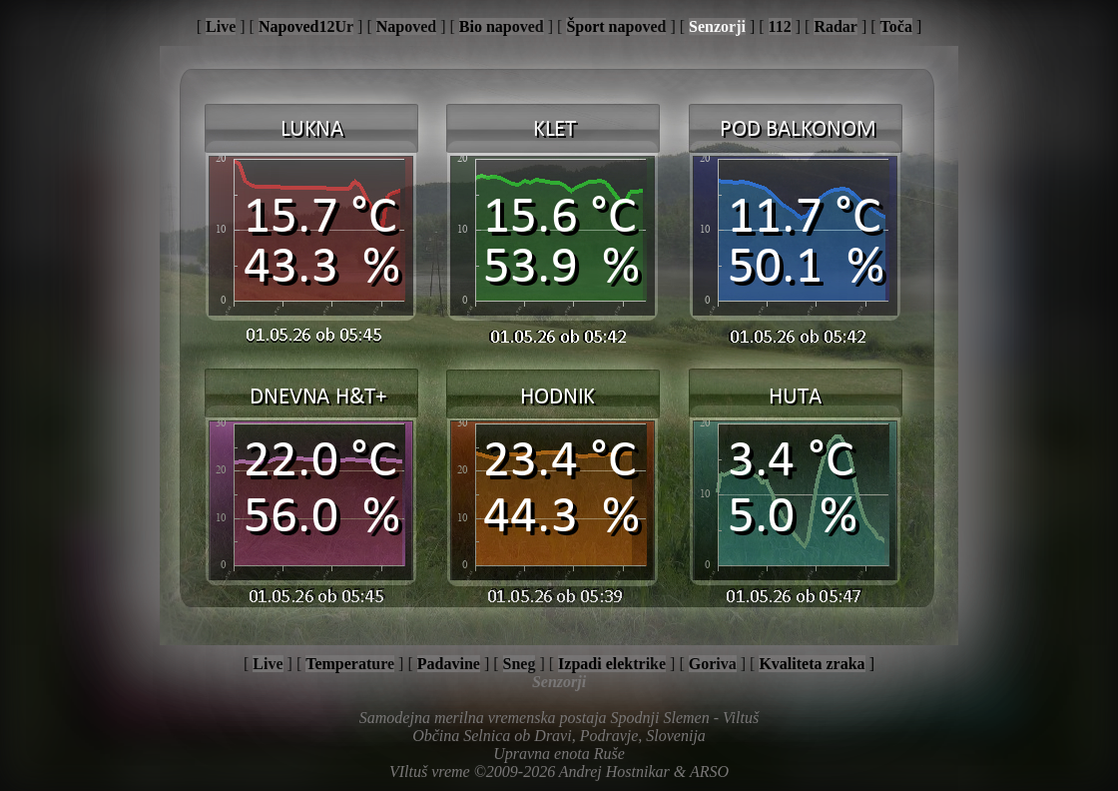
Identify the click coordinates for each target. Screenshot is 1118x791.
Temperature (349, 663)
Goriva (713, 663)
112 (780, 26)
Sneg (519, 663)
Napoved (406, 26)
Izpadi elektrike (612, 663)
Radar (835, 26)
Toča (896, 26)
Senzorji (717, 26)
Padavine (448, 663)
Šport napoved (616, 26)
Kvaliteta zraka (811, 663)
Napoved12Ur (306, 26)
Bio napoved (501, 26)
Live (221, 26)
